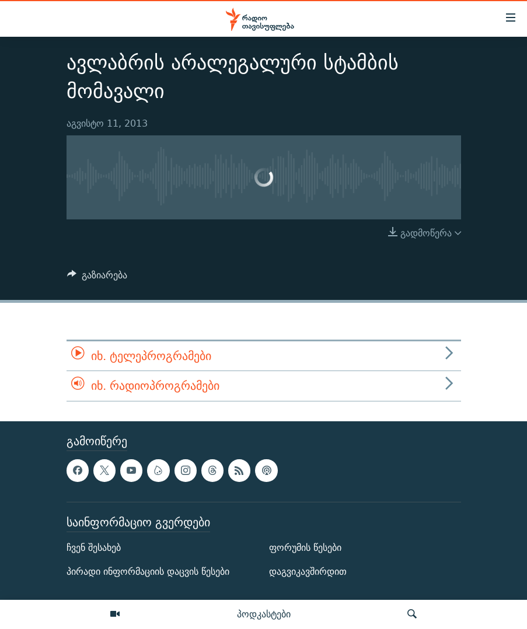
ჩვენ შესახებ (94, 547)
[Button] (97, 278)
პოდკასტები (264, 614)
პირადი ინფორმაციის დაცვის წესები (148, 571)
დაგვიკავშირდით (308, 571)
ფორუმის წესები (305, 547)
